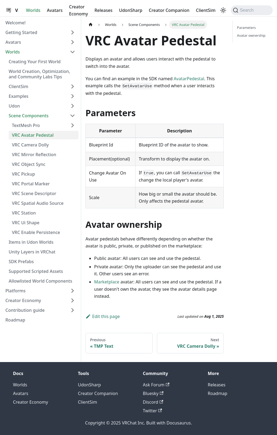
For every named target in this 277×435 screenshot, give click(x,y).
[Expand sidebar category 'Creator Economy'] (72, 300)
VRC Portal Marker (31, 184)
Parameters (246, 27)
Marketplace (106, 282)
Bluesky (153, 393)
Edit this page (102, 316)
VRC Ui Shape (25, 223)
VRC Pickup (23, 174)
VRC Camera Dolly (30, 145)
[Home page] (90, 25)
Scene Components (28, 116)
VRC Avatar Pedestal (33, 135)
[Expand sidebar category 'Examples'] (72, 96)
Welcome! (15, 23)
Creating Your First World (35, 62)
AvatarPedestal (189, 79)
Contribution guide (25, 310)
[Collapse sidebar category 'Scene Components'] (72, 115)
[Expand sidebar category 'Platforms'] (72, 290)
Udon (14, 106)
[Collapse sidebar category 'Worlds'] (72, 52)
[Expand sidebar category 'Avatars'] (72, 42)
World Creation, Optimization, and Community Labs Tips (39, 74)
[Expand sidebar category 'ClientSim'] (72, 86)
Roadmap (15, 320)
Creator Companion (169, 10)
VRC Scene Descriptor (34, 193)
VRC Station (24, 213)
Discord (153, 402)
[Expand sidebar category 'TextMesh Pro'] (72, 125)
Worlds (33, 10)
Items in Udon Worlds (31, 242)
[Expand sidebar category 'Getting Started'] (72, 32)
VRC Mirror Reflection (34, 155)
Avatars (54, 10)
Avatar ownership (251, 35)
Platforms (15, 291)
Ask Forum (156, 385)
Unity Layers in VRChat (32, 252)
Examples (18, 96)
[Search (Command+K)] (252, 10)
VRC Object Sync (28, 164)
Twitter (152, 411)
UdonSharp (130, 10)
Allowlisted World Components (40, 281)
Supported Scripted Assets (36, 271)
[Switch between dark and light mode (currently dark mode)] (223, 10)
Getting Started (21, 32)
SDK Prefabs (21, 262)
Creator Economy (78, 10)
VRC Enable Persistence (36, 232)
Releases (103, 10)
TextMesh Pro (26, 125)
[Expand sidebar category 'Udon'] (72, 106)
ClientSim (205, 10)
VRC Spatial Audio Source (38, 203)
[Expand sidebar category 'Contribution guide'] (72, 310)
